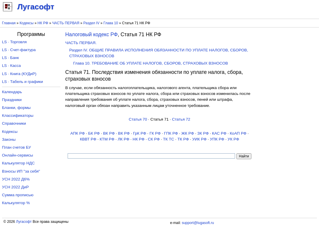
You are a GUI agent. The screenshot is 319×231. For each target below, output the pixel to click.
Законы (9, 139)
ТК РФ (183, 139)
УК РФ (233, 139)
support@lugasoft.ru (198, 223)
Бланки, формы (16, 107)
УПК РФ (217, 139)
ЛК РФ (123, 139)
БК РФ (94, 133)
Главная (9, 23)
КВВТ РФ (88, 139)
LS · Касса (11, 65)
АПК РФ (77, 133)
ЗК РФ (203, 133)
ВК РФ (109, 133)
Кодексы (27, 23)
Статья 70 (138, 119)
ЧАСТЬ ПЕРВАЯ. (81, 43)
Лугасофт (24, 222)
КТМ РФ (107, 139)
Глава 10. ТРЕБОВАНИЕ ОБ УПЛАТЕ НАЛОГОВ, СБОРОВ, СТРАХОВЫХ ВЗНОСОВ (150, 63)
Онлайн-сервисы (17, 155)
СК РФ (154, 139)
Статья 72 (181, 119)
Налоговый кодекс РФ (91, 34)
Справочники (14, 123)
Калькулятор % (16, 203)
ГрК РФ (139, 133)
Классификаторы (18, 115)
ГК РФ (155, 133)
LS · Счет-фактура (19, 50)
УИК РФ (199, 139)
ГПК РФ (171, 133)
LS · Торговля (14, 42)
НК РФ (43, 23)
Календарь (12, 92)
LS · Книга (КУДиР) (19, 74)
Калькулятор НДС (18, 163)
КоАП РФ (238, 133)
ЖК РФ (187, 133)
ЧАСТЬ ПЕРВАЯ (65, 23)
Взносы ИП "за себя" (21, 171)
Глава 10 (111, 23)
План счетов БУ (16, 147)
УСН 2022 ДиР (15, 187)
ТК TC (168, 139)
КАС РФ (219, 133)
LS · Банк (10, 57)
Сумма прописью (18, 195)
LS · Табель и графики (22, 81)
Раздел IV (91, 23)
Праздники (12, 100)
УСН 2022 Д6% (16, 179)
